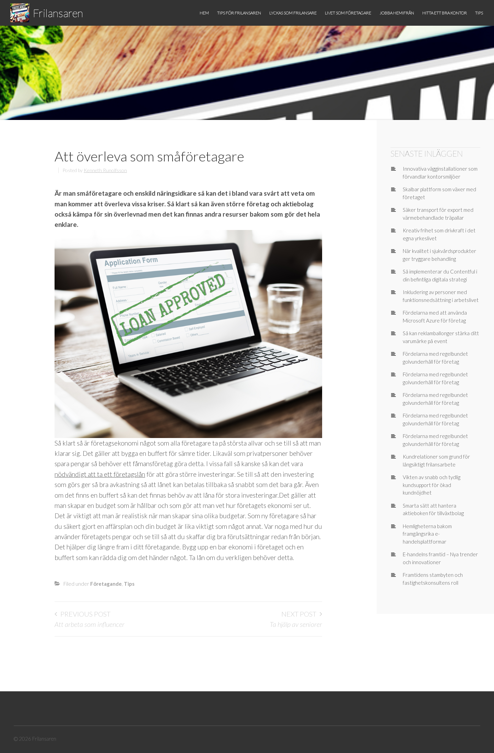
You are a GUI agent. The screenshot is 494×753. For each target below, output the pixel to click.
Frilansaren (58, 13)
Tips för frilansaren (239, 12)
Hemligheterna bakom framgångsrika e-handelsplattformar (427, 534)
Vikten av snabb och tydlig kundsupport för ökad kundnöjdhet (431, 485)
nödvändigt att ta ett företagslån (100, 474)
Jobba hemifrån (396, 12)
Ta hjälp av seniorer (296, 624)
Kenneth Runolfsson (105, 170)
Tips (479, 12)
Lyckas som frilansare (293, 12)
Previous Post (85, 614)
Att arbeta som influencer (90, 624)
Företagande (106, 584)
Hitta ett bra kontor (444, 12)
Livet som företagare (348, 12)
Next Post (298, 614)
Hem (204, 12)
